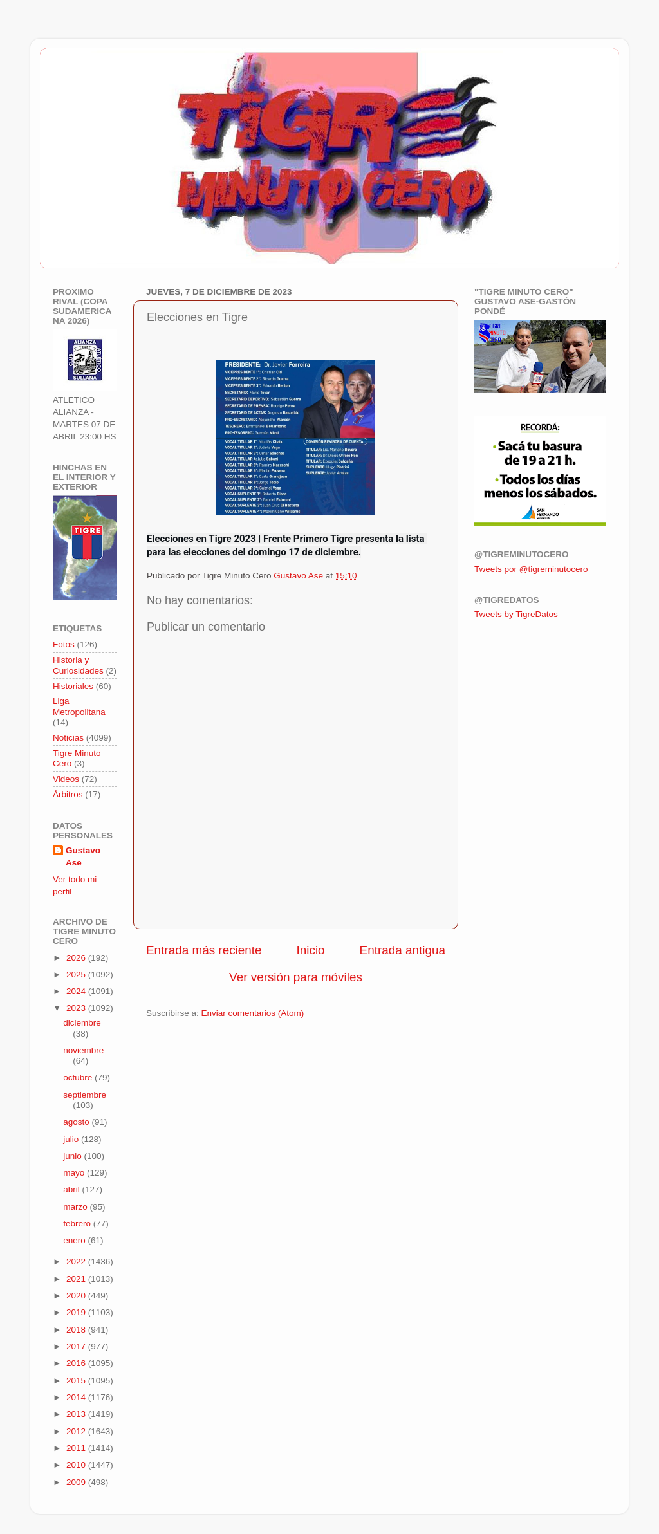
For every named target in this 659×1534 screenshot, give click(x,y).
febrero (78, 1223)
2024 (77, 991)
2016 (77, 1363)
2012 (77, 1431)
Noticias (68, 738)
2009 (77, 1482)
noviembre (83, 1050)
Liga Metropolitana (79, 706)
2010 (77, 1465)
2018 (77, 1330)
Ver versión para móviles (295, 977)
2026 (77, 958)
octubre (79, 1077)
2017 (77, 1346)
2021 (77, 1279)
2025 (77, 974)
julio (72, 1139)
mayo (75, 1173)
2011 (77, 1448)
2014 (77, 1397)
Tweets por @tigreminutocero (531, 569)
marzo (76, 1207)
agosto (77, 1122)
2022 (77, 1261)
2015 (77, 1380)
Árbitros (68, 794)
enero (75, 1240)
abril (72, 1189)
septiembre (84, 1095)
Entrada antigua (402, 950)
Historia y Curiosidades (78, 665)
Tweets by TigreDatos (516, 614)
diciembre (82, 1023)
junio (73, 1156)
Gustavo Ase (83, 856)
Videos (66, 779)
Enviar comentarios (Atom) (252, 1013)
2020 (77, 1295)
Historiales (73, 686)
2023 (77, 1008)
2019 (77, 1312)
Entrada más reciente (204, 950)
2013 (77, 1414)
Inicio (311, 950)
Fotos (64, 644)
